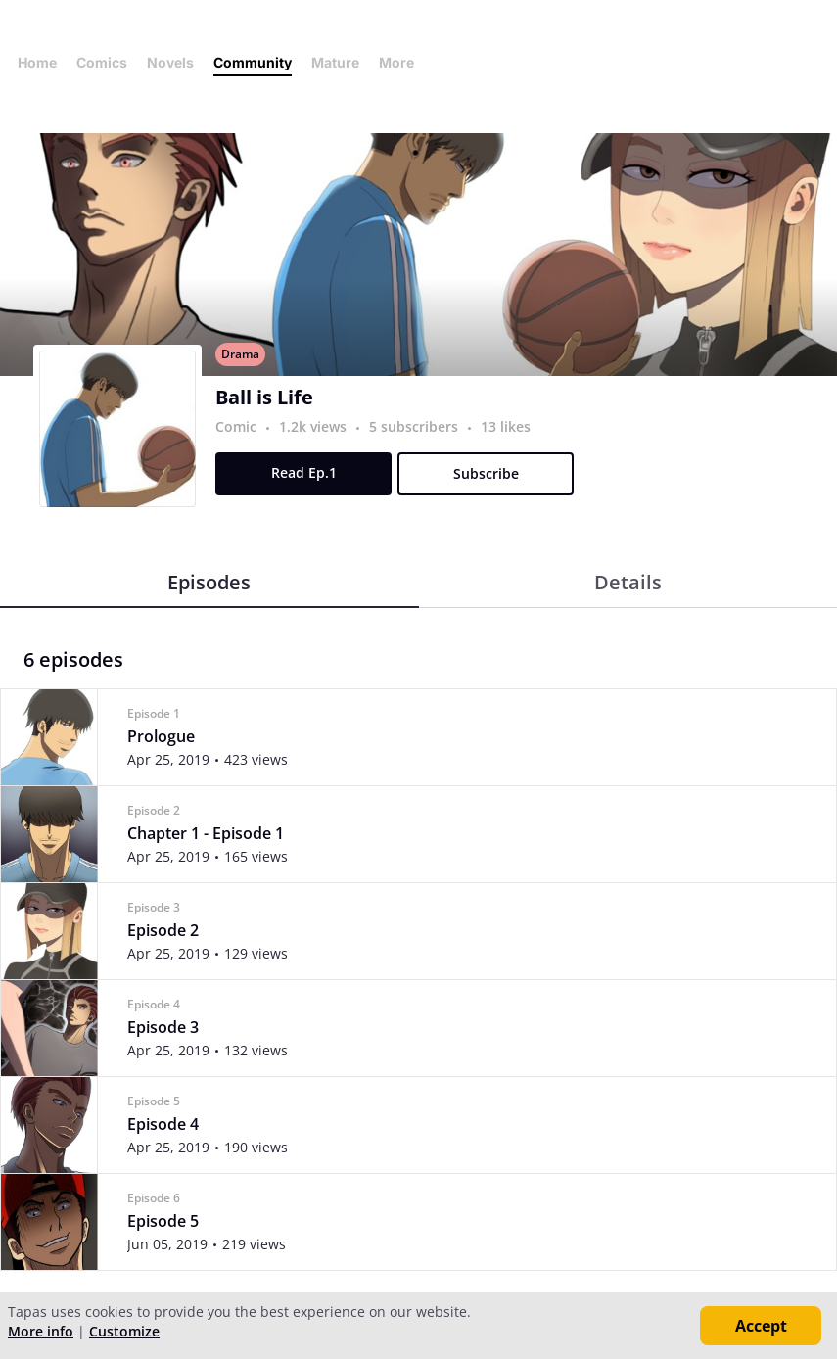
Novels (170, 62)
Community (252, 62)
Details (628, 582)
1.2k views (314, 426)
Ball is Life (264, 397)
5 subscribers (415, 426)
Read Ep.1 (304, 472)
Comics (101, 62)
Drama (240, 354)
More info (40, 1331)
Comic (235, 426)
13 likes (506, 426)
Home (37, 62)
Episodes (209, 582)
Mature (335, 62)
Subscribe (486, 473)
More (402, 62)
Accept (761, 1325)
